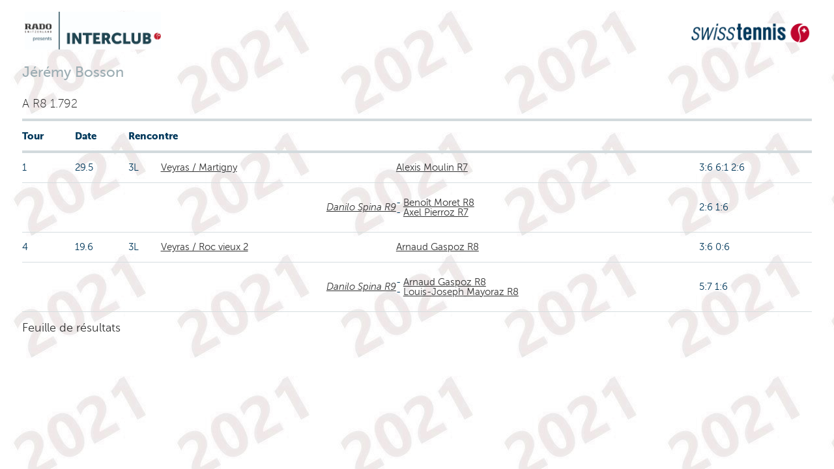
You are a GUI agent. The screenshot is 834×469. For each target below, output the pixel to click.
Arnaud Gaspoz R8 (437, 247)
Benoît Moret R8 (438, 202)
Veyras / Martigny (199, 167)
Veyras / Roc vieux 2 (204, 247)
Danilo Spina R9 (361, 207)
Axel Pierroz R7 (435, 212)
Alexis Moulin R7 (432, 167)
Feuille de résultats (71, 327)
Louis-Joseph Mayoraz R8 (461, 292)
